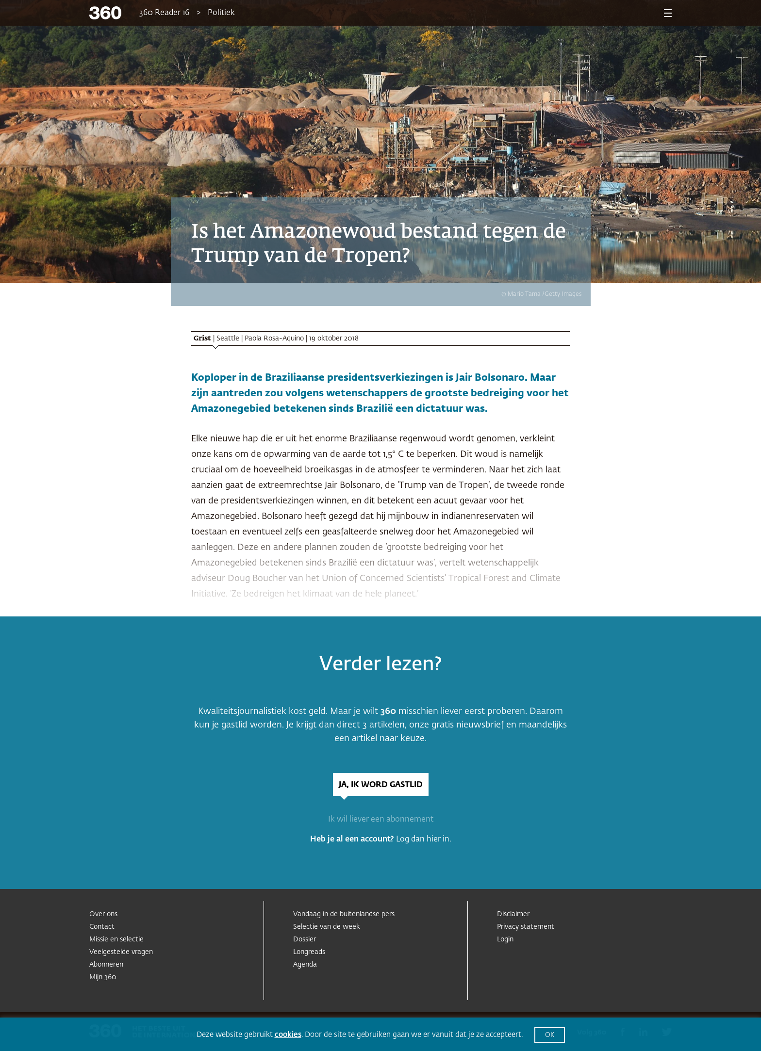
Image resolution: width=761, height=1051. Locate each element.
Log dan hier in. (423, 839)
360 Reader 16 (164, 13)
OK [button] (549, 1035)
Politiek (221, 13)
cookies (288, 1034)
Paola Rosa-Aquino (274, 338)
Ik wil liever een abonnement (380, 820)
